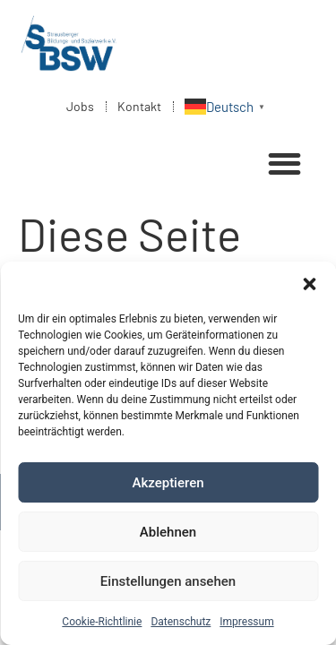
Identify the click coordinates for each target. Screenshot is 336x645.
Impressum (246, 621)
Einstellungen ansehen (168, 581)
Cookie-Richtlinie (102, 621)
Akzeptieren (167, 483)
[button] (309, 284)
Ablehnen (168, 532)
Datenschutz (181, 621)
